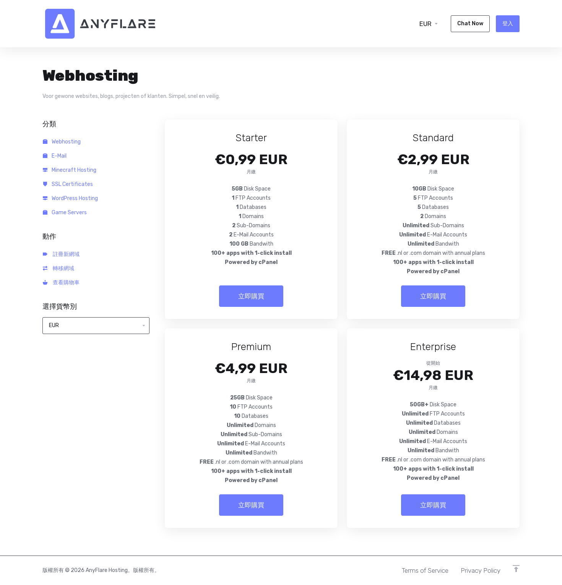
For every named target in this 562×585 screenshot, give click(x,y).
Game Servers (65, 212)
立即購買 (251, 296)
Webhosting (62, 142)
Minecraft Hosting (69, 170)
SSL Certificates (68, 184)
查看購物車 (61, 282)
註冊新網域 (61, 254)
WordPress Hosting (70, 198)
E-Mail (55, 156)
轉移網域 (58, 268)
